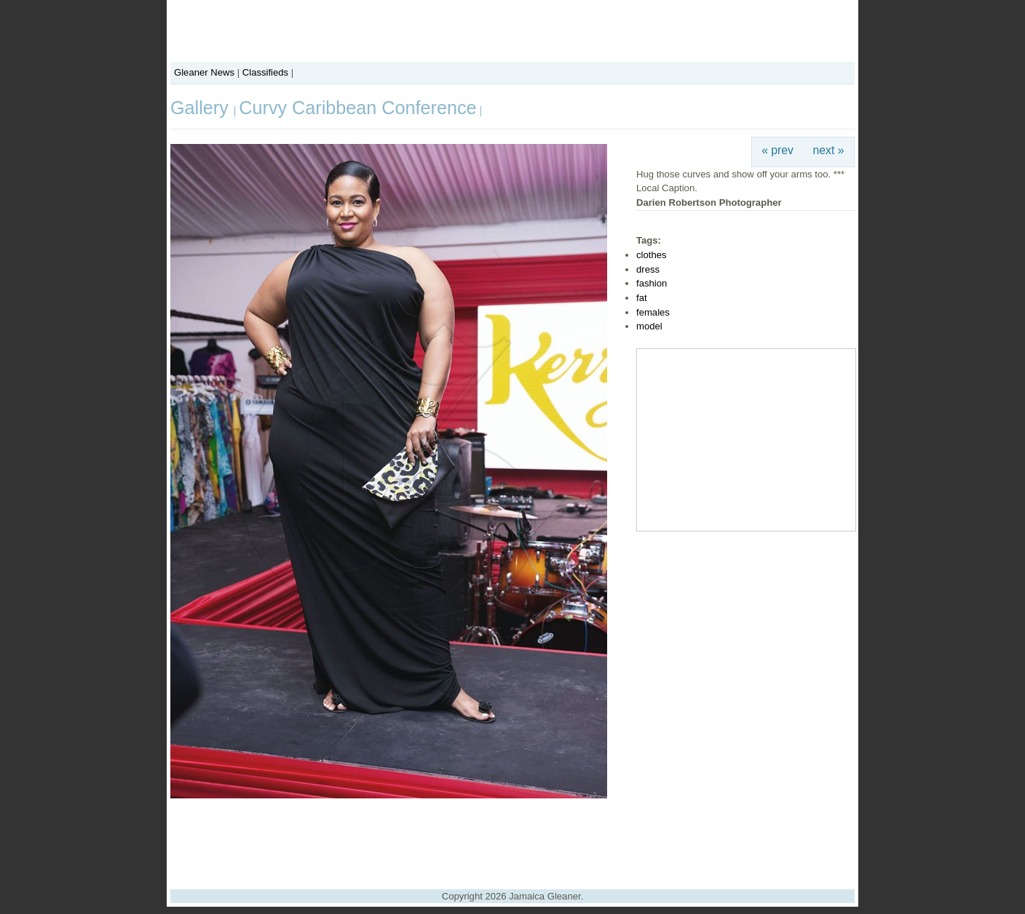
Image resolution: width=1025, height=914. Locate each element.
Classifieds (265, 72)
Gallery (202, 107)
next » (828, 150)
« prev (777, 150)
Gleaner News (204, 72)
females (653, 312)
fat (641, 297)
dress (648, 269)
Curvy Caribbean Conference (357, 107)
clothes (651, 254)
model (649, 326)
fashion (651, 283)
